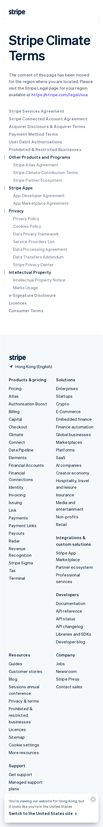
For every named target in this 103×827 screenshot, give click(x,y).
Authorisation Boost (28, 404)
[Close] (92, 800)
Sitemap (17, 737)
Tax (12, 570)
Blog (13, 679)
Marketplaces (69, 442)
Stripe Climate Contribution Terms (45, 172)
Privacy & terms (24, 701)
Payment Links (23, 525)
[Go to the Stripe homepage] (15, 357)
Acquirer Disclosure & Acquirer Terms (47, 126)
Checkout (18, 427)
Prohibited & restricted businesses (20, 715)
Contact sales (69, 686)
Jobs (60, 663)
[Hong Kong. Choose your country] (30, 366)
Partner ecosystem (74, 567)
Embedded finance (74, 419)
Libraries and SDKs (73, 634)
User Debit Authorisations (35, 141)
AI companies (69, 465)
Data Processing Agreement (40, 249)
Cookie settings (24, 745)
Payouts (16, 533)
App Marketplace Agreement (41, 203)
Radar (14, 541)
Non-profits (67, 516)
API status (66, 618)
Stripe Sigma (21, 562)
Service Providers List (34, 241)
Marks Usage (25, 287)
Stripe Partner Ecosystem (37, 180)
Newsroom (66, 671)
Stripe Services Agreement (36, 111)
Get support (20, 774)
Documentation (71, 603)
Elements (18, 457)
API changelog (69, 626)
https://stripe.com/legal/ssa (59, 94)
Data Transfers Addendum (38, 257)
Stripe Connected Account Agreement (48, 118)
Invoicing (17, 495)
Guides (15, 663)
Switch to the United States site (43, 813)
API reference (69, 611)
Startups (64, 396)
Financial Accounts (26, 465)
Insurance (65, 495)
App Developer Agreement (39, 195)
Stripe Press (67, 679)
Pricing (15, 388)
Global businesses (73, 434)
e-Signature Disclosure (32, 295)
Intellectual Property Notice (39, 280)
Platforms (65, 450)
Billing (14, 411)
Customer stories (25, 671)
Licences (18, 303)
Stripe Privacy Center (33, 264)
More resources (24, 752)
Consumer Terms (26, 310)
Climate (16, 434)
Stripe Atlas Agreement (35, 164)
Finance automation (75, 427)
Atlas (14, 396)
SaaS (61, 457)
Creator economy (73, 473)
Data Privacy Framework (36, 234)
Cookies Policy (27, 226)
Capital (15, 419)
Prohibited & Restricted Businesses (45, 149)
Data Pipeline (21, 450)
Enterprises (67, 388)
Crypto (62, 404)
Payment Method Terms (33, 134)
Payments (18, 518)
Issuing (15, 502)
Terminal (17, 578)
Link (12, 510)
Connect (17, 442)
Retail (61, 524)
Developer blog (70, 641)
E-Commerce (68, 411)
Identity (16, 487)
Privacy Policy (26, 218)
